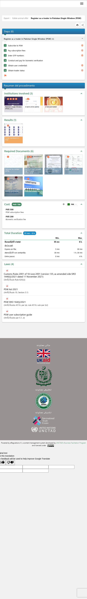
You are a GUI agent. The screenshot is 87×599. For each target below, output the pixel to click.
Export (6, 18)
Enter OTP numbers (16, 55)
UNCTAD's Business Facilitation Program (71, 443)
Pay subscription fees (16, 50)
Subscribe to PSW (15, 45)
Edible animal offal (20, 18)
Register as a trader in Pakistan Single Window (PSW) (55, 18)
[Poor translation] (10, 462)
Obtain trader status (16, 70)
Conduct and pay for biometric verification (25, 60)
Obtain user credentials (17, 65)
